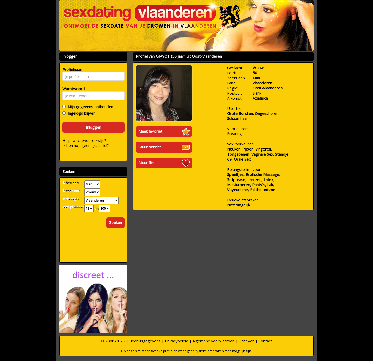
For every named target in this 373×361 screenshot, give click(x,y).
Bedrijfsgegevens (145, 340)
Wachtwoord (72, 88)
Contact (265, 340)
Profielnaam (72, 69)
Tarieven (246, 340)
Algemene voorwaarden (214, 340)
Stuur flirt (146, 162)
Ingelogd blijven (80, 113)
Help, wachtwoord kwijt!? (84, 140)
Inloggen (93, 127)
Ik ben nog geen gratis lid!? (85, 145)
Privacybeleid (176, 340)
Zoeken (115, 222)
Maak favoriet (150, 131)
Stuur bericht (149, 146)
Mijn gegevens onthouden (89, 106)
